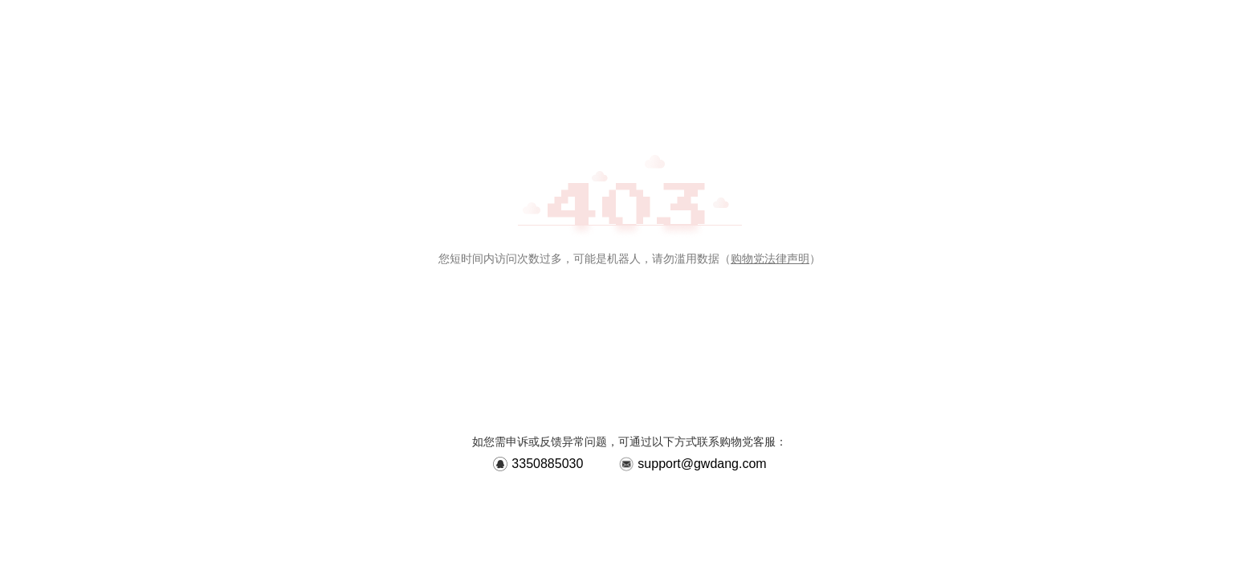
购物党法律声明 (770, 258)
